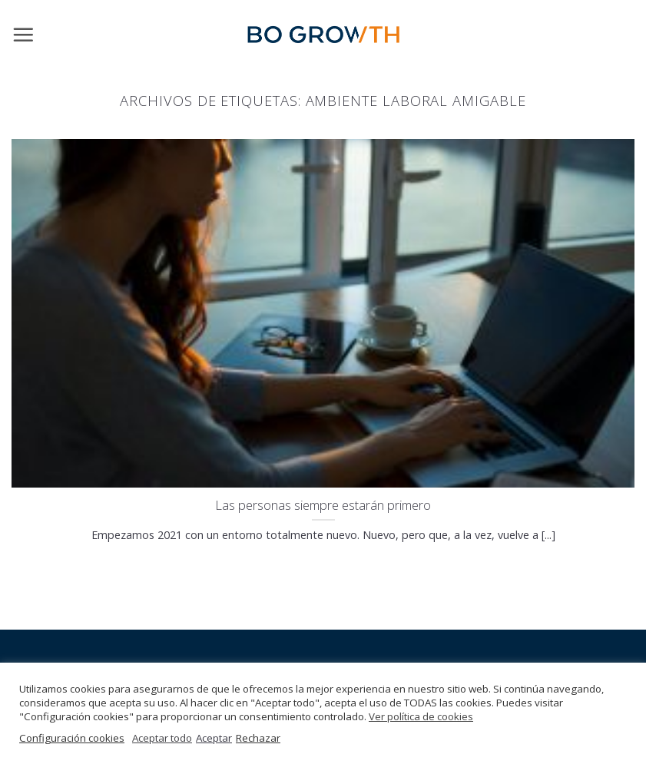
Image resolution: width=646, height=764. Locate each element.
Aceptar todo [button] (162, 738)
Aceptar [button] (214, 738)
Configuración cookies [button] (71, 738)
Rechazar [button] (258, 738)
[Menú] (23, 34)
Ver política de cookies (421, 716)
